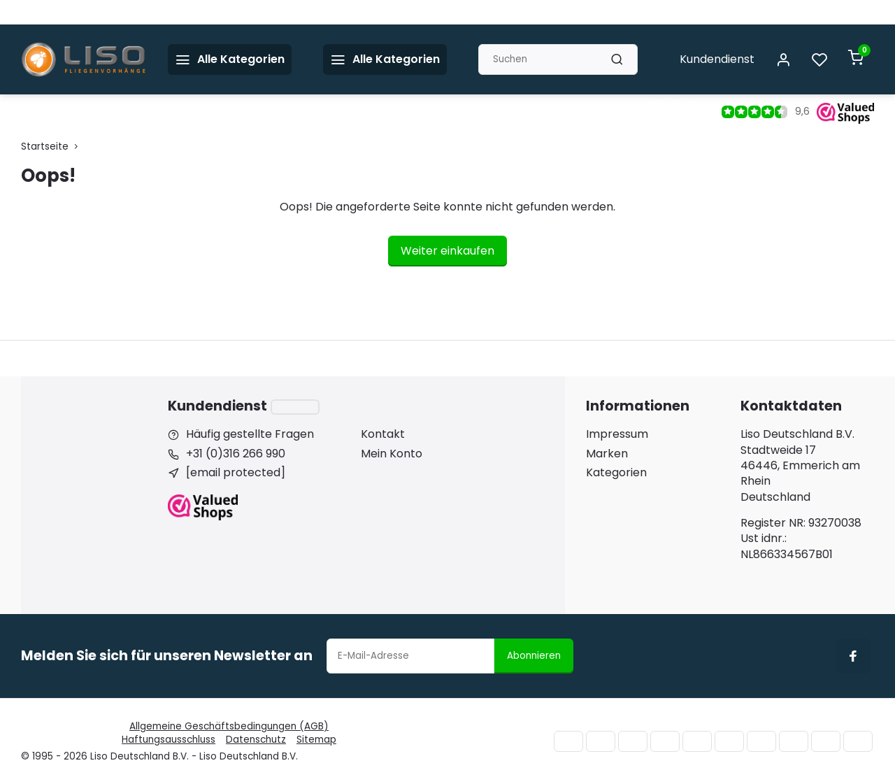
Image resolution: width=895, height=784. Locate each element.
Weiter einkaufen (447, 251)
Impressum (617, 434)
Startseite (52, 146)
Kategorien (616, 472)
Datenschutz (256, 739)
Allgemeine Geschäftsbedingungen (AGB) (229, 726)
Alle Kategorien (385, 59)
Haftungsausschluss (168, 739)
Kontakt (383, 434)
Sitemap (316, 739)
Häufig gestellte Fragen (250, 434)
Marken (607, 454)
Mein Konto (391, 454)
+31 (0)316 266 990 (235, 454)
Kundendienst (717, 59)
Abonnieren (534, 655)
